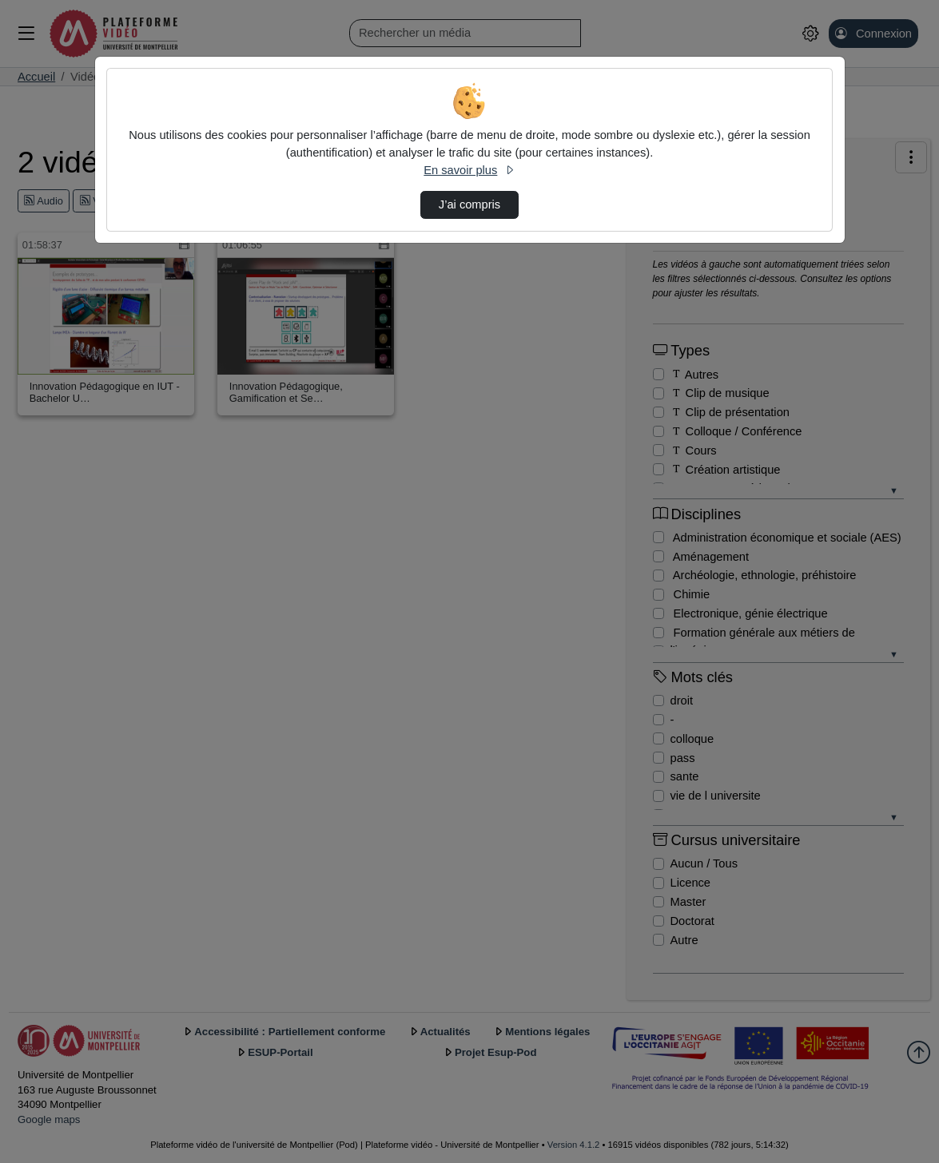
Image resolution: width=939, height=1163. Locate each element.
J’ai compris (469, 204)
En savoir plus (469, 170)
